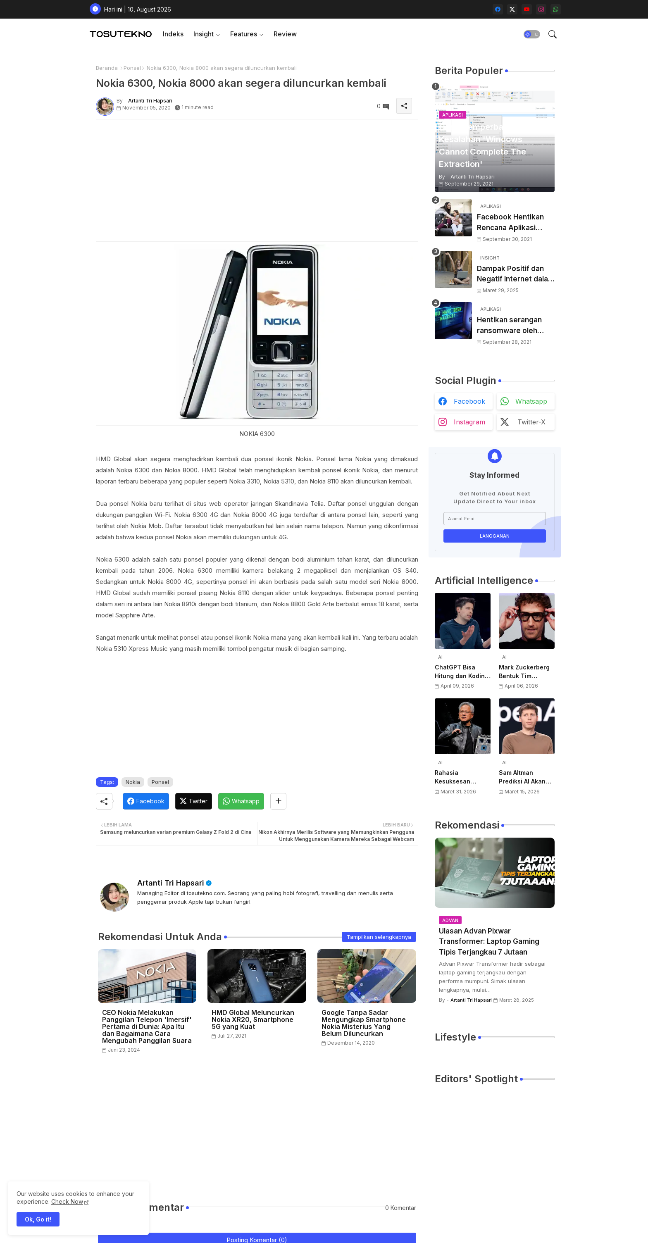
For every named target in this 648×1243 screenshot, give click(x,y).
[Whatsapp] (241, 801)
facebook (469, 401)
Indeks (173, 34)
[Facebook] (146, 801)
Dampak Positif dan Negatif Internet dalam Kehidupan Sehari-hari (516, 274)
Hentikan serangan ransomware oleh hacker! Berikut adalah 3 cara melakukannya (515, 326)
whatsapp (531, 401)
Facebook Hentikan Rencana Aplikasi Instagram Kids (510, 223)
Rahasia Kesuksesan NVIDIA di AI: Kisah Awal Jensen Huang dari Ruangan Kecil (461, 777)
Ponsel (132, 67)
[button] (532, 34)
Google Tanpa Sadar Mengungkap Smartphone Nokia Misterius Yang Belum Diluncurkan (364, 1023)
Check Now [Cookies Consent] (67, 1201)
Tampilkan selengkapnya (379, 936)
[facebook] (498, 9)
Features (243, 34)
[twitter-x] (512, 9)
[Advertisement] (257, 183)
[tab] (173, 34)
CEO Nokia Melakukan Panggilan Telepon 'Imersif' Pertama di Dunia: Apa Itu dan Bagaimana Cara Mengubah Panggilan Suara (147, 1026)
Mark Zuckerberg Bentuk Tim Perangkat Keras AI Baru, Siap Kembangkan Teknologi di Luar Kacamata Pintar (527, 672)
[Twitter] (193, 801)
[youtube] (527, 9)
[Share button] (278, 801)
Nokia (133, 782)
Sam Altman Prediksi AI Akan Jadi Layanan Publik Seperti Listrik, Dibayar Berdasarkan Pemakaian (522, 777)
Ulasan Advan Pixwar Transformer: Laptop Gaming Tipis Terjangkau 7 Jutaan (489, 941)
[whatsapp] (555, 9)
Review (285, 34)
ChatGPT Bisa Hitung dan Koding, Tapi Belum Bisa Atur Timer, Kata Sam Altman (462, 672)
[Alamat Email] (494, 518)
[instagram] (541, 9)
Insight (203, 34)
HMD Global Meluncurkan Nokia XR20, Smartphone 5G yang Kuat (253, 1019)
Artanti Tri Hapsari (170, 883)
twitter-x (531, 422)
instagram (469, 422)
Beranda (107, 67)
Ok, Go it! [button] (38, 1219)
